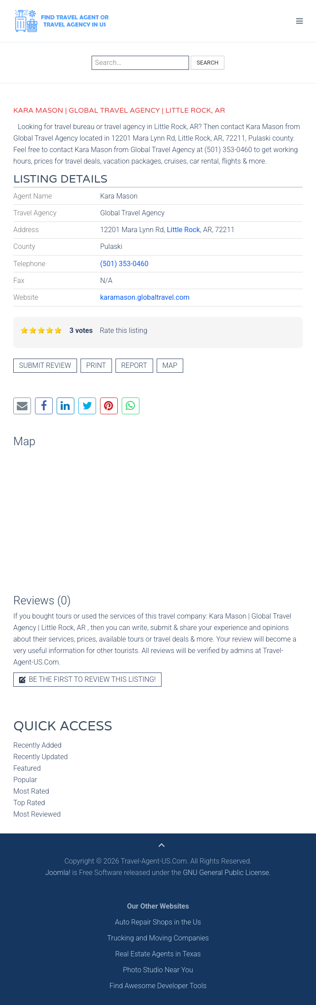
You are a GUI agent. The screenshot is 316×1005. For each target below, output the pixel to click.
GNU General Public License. (227, 872)
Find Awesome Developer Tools (157, 986)
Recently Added (37, 745)
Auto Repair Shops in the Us (158, 922)
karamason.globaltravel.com (144, 297)
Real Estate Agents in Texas (157, 954)
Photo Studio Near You (158, 970)
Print (96, 365)
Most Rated (31, 791)
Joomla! (57, 872)
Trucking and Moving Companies (158, 938)
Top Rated (29, 803)
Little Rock (183, 229)
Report (134, 365)
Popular (25, 780)
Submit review (45, 365)
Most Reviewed (37, 814)
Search (207, 62)
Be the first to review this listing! (87, 679)
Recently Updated (40, 757)
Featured (27, 768)
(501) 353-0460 (124, 264)
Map (169, 365)
